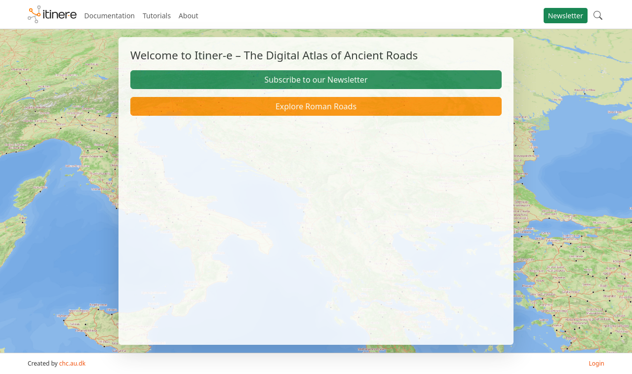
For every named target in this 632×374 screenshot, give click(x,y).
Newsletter (565, 15)
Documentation (109, 15)
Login (596, 363)
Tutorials (157, 15)
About (188, 15)
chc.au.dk (72, 363)
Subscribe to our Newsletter (315, 79)
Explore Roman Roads (316, 106)
